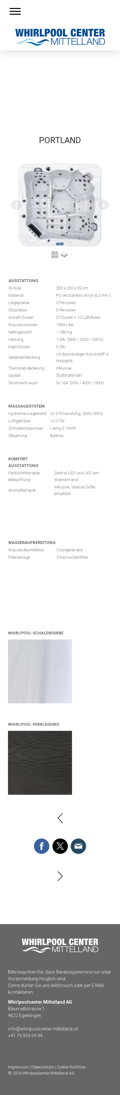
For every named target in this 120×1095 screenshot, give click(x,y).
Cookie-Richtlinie (71, 1067)
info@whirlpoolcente (29, 1028)
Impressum (18, 1067)
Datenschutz (42, 1067)
